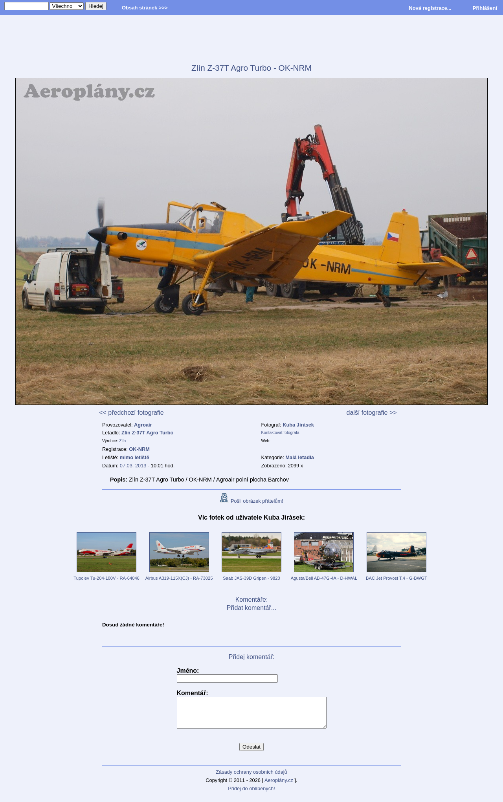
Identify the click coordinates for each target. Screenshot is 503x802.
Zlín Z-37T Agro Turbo (147, 433)
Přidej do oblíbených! (251, 794)
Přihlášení (485, 8)
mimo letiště (134, 457)
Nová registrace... (430, 8)
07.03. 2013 (133, 466)
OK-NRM (139, 449)
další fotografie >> (372, 412)
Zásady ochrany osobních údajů (251, 778)
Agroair (143, 425)
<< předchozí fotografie (131, 412)
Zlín (122, 441)
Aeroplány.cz (278, 786)
